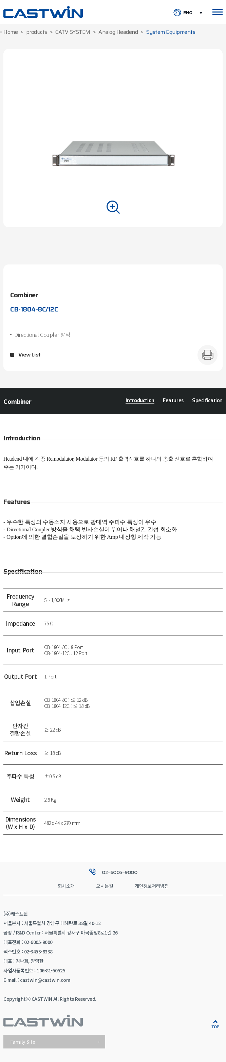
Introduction (140, 400)
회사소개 (66, 885)
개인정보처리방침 (152, 885)
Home (10, 32)
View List (29, 354)
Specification (207, 400)
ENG (187, 13)
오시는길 (104, 885)
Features (173, 400)
